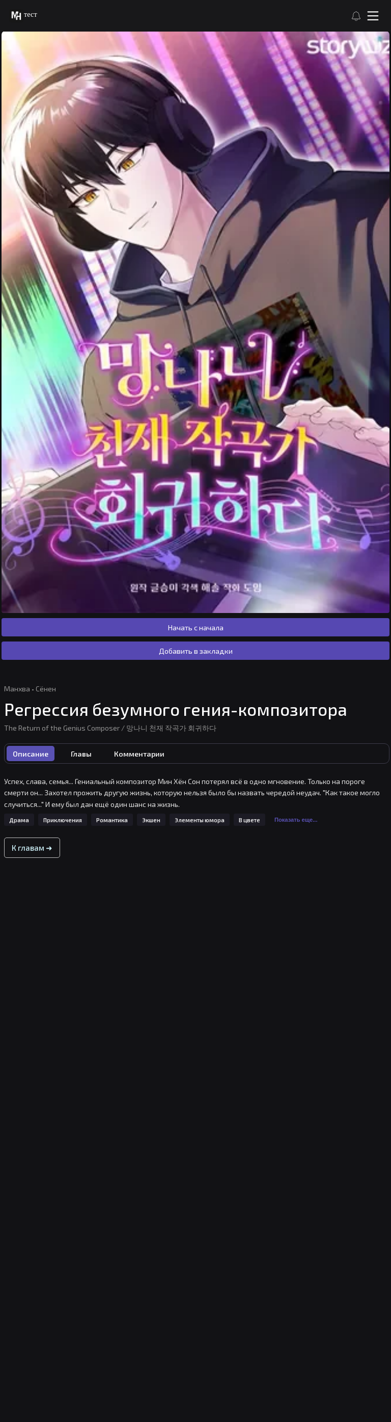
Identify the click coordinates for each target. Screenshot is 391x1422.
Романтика (112, 820)
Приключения (62, 820)
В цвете (249, 820)
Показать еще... (296, 820)
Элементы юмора (200, 820)
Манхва (17, 688)
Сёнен (46, 688)
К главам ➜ (32, 847)
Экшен (151, 820)
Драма (19, 820)
